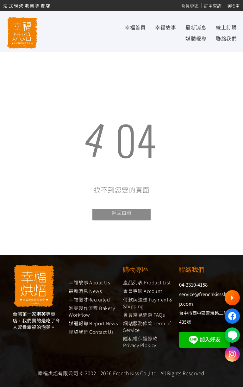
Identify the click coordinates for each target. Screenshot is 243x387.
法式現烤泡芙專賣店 (27, 6)
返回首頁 (121, 212)
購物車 (233, 6)
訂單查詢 (212, 6)
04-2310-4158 (193, 284)
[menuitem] (130, 27)
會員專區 (190, 6)
